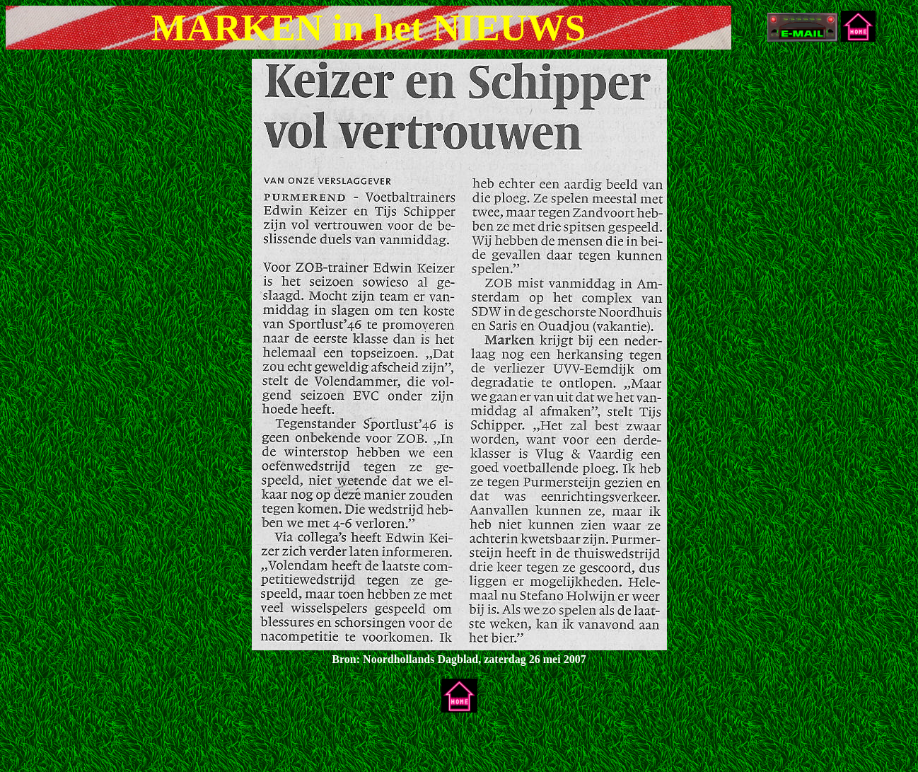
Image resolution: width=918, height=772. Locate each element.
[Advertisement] (171, 745)
